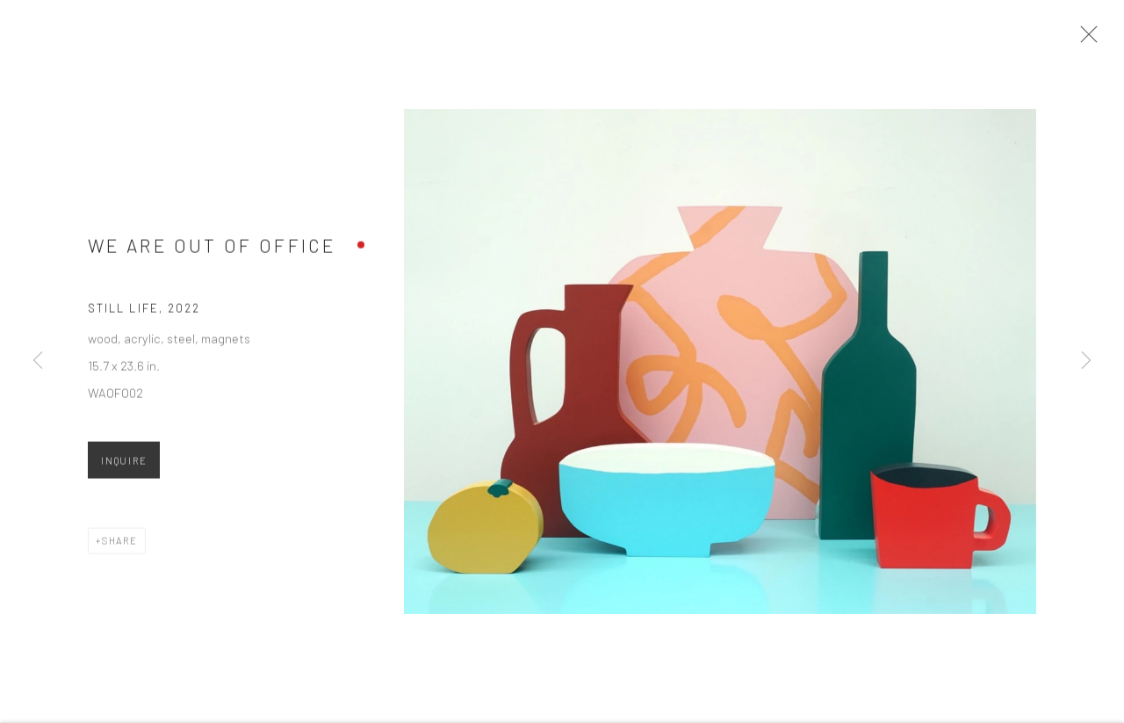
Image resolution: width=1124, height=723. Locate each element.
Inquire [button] (124, 467)
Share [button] (120, 547)
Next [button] (1086, 361)
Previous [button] (38, 361)
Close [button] (1090, 39)
